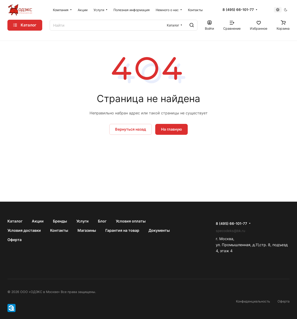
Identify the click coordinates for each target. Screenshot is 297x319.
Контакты (59, 230)
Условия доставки (24, 230)
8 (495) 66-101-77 (238, 10)
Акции (38, 221)
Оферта (14, 239)
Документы (159, 230)
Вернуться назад (130, 129)
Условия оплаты (131, 221)
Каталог (15, 221)
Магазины (86, 230)
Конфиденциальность (253, 301)
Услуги (82, 221)
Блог (102, 221)
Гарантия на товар (122, 230)
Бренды (60, 221)
